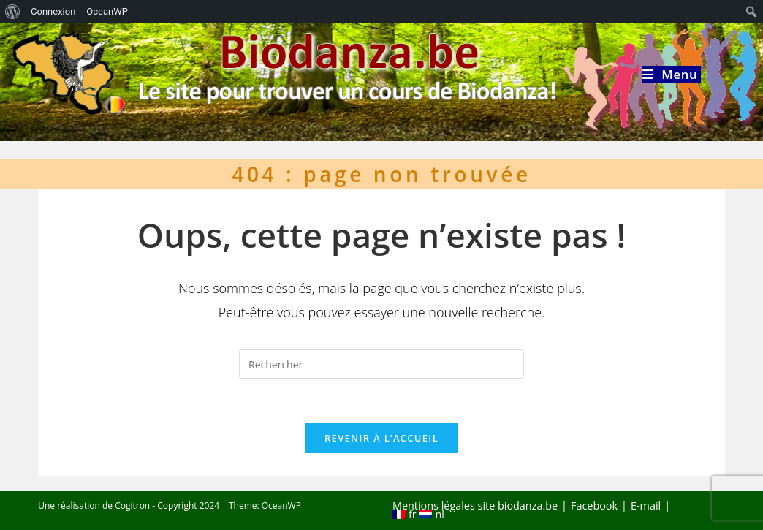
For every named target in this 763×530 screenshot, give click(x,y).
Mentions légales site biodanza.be (475, 505)
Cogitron (132, 505)
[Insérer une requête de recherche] (381, 364)
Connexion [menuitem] (53, 11)
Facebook (594, 505)
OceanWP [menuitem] (107, 11)
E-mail (646, 505)
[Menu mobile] (671, 74)
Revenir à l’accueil (381, 437)
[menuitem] (13, 11)
